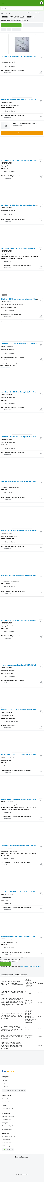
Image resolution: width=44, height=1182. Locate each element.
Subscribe (6, 964)
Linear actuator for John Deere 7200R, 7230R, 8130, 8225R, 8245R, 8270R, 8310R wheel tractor (12, 983)
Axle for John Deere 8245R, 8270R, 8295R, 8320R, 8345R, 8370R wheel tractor (12, 992)
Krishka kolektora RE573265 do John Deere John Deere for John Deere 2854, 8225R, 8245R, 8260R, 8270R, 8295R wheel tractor (12, 1029)
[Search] (41, 8)
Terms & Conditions (8, 1116)
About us (5, 1080)
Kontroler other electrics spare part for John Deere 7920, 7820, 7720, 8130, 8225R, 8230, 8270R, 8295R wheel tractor (11, 1016)
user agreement (36, 966)
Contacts (5, 1086)
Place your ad (22, 133)
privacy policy (24, 966)
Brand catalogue (7, 1129)
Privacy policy (6, 1119)
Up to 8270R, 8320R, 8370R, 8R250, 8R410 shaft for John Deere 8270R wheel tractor (12, 1036)
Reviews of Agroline (8, 1126)
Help (3, 1083)
